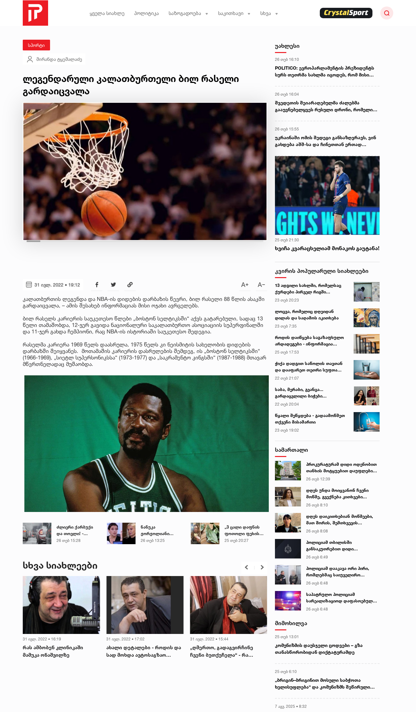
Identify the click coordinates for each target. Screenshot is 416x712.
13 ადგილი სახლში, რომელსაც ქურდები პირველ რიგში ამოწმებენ (308, 289)
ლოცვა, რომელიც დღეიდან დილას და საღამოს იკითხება (307, 314)
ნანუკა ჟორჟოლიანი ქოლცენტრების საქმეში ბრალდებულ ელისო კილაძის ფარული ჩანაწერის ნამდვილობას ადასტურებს (162, 530)
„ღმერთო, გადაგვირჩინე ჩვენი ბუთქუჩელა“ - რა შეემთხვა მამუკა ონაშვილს (224, 651)
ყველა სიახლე (107, 13)
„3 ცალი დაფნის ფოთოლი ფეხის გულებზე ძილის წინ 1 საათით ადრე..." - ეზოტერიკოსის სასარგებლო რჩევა (245, 530)
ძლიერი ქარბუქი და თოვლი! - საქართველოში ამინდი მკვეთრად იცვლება (76, 530)
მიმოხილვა (291, 623)
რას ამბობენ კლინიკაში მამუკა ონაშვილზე (53, 651)
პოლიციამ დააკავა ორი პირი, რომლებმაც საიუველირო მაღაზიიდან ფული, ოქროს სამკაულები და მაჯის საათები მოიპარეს (339, 572)
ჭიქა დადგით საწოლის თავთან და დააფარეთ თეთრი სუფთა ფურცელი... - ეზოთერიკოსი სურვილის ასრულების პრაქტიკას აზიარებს (309, 367)
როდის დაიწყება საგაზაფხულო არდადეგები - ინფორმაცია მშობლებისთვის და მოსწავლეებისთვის (309, 341)
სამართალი (291, 449)
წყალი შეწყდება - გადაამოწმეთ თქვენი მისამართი (310, 418)
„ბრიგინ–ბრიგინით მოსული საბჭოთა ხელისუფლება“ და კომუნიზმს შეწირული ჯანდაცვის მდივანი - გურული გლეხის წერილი (322, 683)
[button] (246, 567)
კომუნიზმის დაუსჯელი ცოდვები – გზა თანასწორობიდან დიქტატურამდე (319, 648)
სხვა (269, 13)
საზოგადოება (188, 13)
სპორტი (36, 45)
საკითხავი (234, 13)
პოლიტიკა (146, 13)
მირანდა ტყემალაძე (54, 59)
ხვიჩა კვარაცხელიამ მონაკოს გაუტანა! (327, 248)
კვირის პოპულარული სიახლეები (322, 270)
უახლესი (287, 45)
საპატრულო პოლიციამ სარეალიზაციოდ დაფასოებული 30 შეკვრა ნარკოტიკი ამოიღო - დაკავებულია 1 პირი (340, 598)
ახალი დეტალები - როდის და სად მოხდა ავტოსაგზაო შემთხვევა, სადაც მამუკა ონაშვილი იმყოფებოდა (143, 651)
